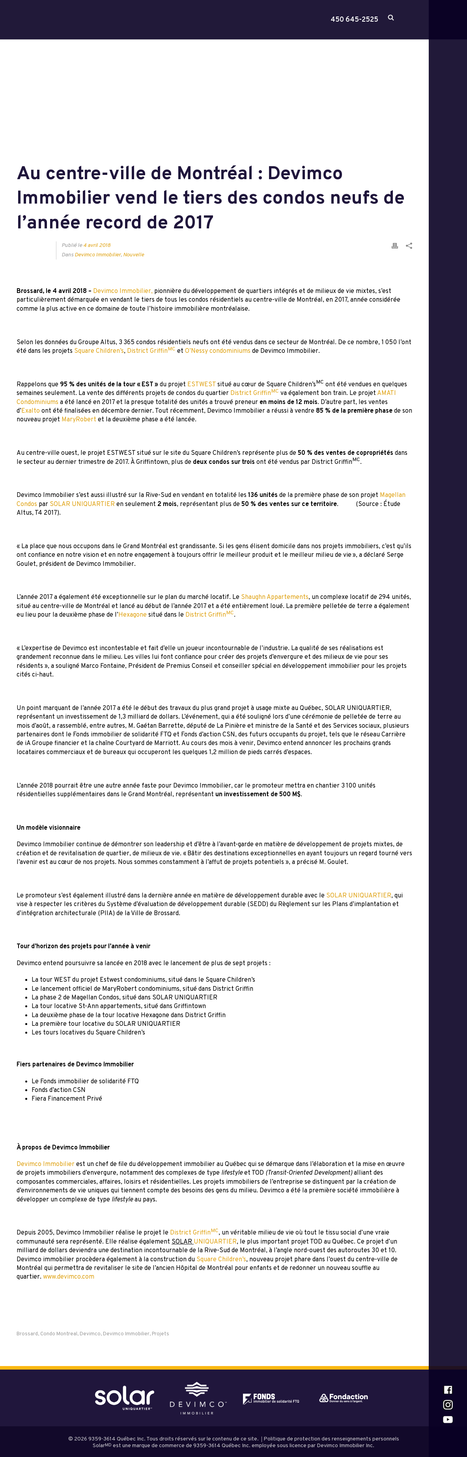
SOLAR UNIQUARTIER (82, 504)
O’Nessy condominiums (217, 351)
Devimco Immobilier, (123, 291)
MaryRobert (79, 420)
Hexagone (132, 615)
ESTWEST (201, 385)
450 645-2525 (354, 20)
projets (160, 1334)
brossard (27, 1334)
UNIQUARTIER (215, 1242)
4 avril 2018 (96, 245)
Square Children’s (99, 351)
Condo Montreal (58, 1334)
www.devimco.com (68, 1277)
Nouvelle (133, 255)
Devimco (90, 1334)
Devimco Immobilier (98, 255)
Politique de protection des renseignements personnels (331, 1439)
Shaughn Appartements (274, 597)
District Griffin (151, 351)
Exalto (30, 411)
